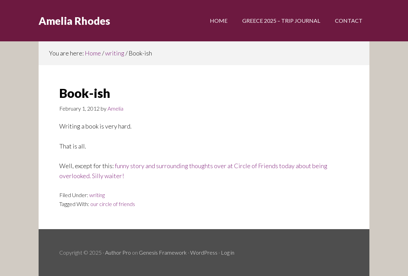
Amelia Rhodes (74, 20)
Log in (227, 252)
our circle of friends (112, 204)
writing (97, 195)
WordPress (203, 252)
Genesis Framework (163, 252)
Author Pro (118, 252)
